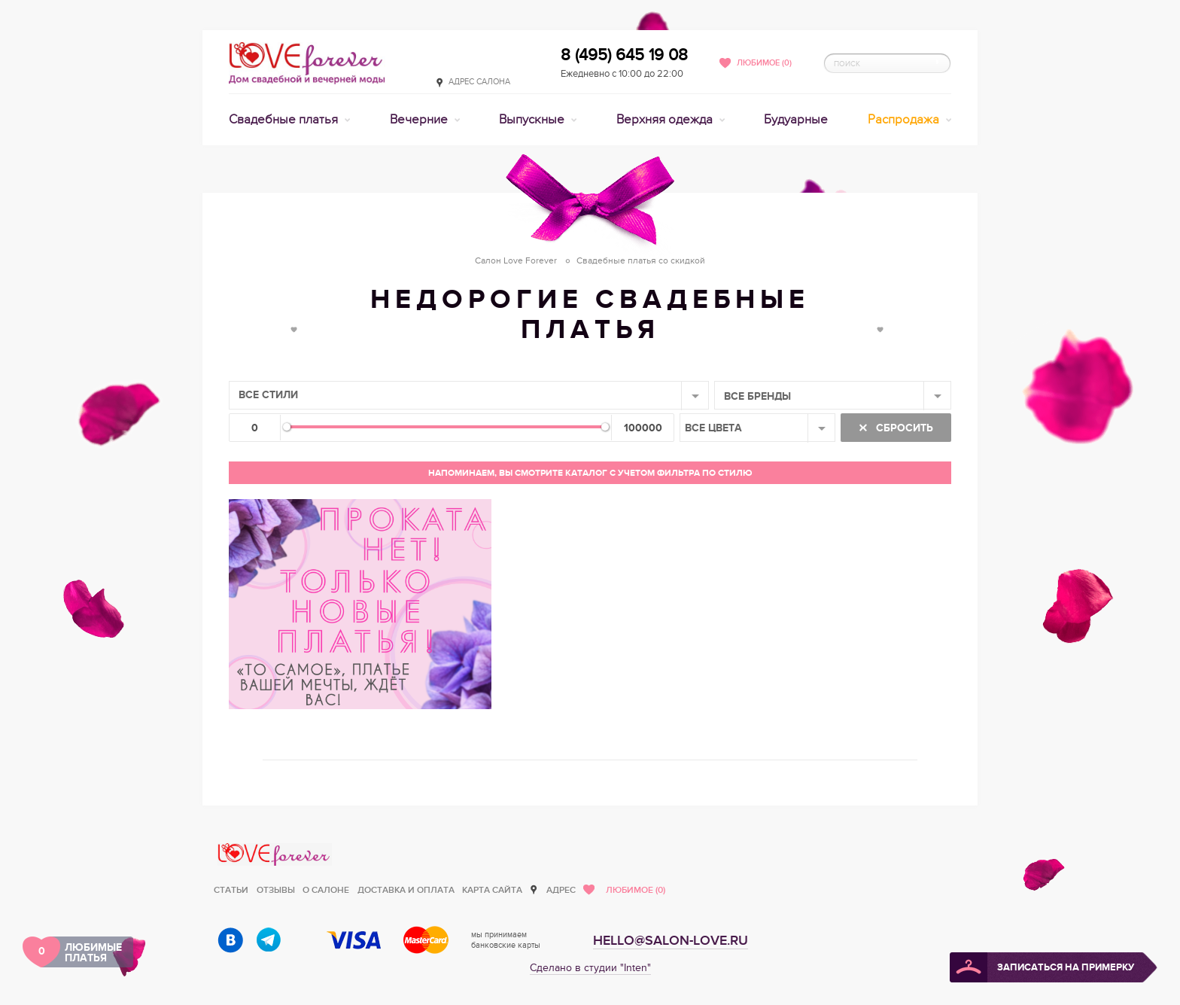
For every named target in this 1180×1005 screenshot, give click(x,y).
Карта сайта (492, 890)
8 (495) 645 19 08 (624, 55)
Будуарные (796, 119)
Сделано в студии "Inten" (590, 967)
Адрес (561, 890)
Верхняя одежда (666, 119)
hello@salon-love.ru (670, 941)
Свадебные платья (285, 119)
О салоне (326, 890)
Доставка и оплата (406, 890)
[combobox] (469, 395)
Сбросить (903, 428)
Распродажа (905, 119)
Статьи (231, 890)
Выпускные (533, 119)
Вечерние (420, 119)
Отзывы (276, 890)
